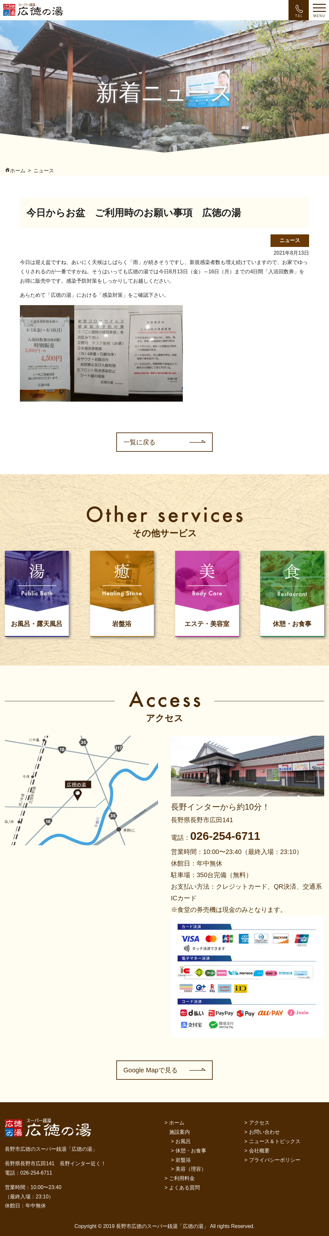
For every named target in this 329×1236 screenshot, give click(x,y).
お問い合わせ (264, 1132)
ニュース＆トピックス (274, 1141)
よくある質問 (184, 1187)
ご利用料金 (182, 1178)
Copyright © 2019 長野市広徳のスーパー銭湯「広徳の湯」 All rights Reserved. (164, 1226)
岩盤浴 (183, 1160)
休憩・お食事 (190, 1150)
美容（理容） (190, 1169)
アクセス (259, 1122)
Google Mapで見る (150, 1070)
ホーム (176, 1122)
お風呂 (183, 1141)
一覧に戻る (139, 442)
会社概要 (259, 1150)
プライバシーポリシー (274, 1160)
